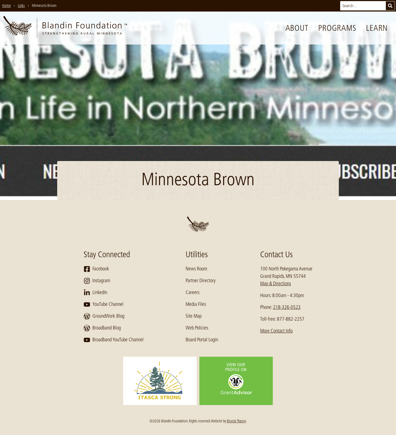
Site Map (194, 316)
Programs (337, 28)
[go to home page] (65, 28)
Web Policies (197, 328)
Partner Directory (201, 281)
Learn (377, 28)
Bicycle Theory (236, 421)
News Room (196, 269)
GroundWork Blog (104, 316)
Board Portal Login (202, 340)
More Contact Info (276, 331)
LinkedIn (95, 292)
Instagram (97, 281)
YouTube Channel (103, 304)
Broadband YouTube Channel (114, 340)
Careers (192, 292)
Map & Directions (275, 284)
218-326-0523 (287, 307)
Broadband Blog (102, 328)
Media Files (196, 304)
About (297, 28)
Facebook (96, 269)
